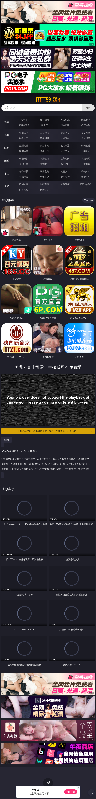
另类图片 (85, 163)
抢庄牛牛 (85, 125)
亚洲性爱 (23, 145)
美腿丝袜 (23, 163)
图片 (6, 161)
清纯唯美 (44, 163)
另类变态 (85, 151)
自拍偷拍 (44, 132)
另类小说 (44, 176)
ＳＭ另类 (85, 138)
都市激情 (23, 171)
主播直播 (65, 138)
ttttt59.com (47, 99)
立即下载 (70, 791)
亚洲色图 (44, 158)
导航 (6, 186)
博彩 (6, 122)
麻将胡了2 (24, 125)
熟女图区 (65, 163)
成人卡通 (65, 145)
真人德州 (44, 119)
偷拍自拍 (44, 145)
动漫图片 (85, 158)
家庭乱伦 (44, 171)
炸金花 (44, 125)
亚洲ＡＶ (23, 132)
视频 (6, 135)
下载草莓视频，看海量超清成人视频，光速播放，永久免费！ (55, 431)
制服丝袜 (23, 151)
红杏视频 (23, 189)
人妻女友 (65, 171)
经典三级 (44, 151)
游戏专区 (85, 119)
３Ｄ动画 (85, 132)
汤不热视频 (85, 184)
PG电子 (24, 119)
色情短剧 (44, 189)
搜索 (88, 107)
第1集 (7, 439)
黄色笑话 (65, 176)
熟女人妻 (23, 138)
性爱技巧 (85, 176)
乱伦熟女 (65, 151)
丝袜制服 (44, 138)
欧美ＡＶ (65, 132)
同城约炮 (23, 184)
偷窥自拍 (23, 158)
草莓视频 (65, 184)
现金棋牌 (65, 125)
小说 (6, 173)
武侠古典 (85, 171)
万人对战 (65, 119)
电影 (6, 148)
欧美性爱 (85, 145)
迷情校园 (23, 176)
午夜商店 (44, 184)
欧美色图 (65, 158)
